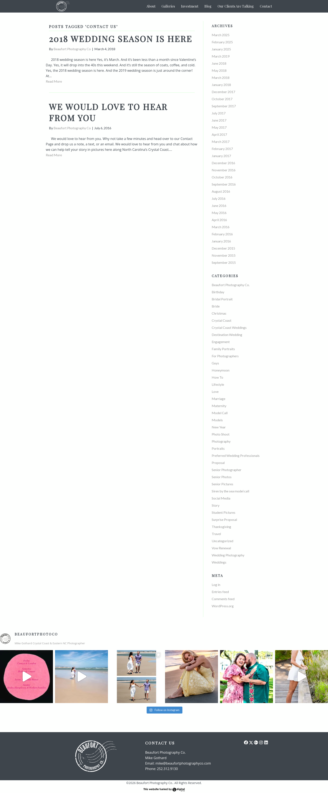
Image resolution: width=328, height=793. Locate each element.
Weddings (219, 562)
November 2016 (224, 170)
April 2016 (219, 220)
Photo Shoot (220, 434)
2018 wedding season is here (120, 38)
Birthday (218, 292)
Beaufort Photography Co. (231, 285)
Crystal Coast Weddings (229, 327)
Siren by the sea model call (230, 491)
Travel (216, 534)
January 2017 (221, 156)
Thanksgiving (221, 527)
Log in (216, 585)
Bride (216, 306)
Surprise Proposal (224, 519)
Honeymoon (220, 370)
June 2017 (219, 120)
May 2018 (219, 70)
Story (215, 505)
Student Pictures (223, 512)
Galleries (168, 6)
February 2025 (222, 42)
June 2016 (219, 206)
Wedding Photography (228, 555)
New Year (219, 427)
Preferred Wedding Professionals (236, 455)
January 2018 (221, 85)
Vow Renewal (221, 548)
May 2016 (219, 213)
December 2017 (223, 92)
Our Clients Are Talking (236, 6)
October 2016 (222, 177)
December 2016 (223, 163)
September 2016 (224, 184)
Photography (221, 441)
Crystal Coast (221, 320)
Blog (207, 6)
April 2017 (219, 134)
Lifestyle (218, 384)
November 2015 (224, 255)
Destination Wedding (227, 335)
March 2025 (220, 35)
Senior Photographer (226, 470)
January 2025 (221, 49)
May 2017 (219, 127)
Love (215, 391)
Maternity (219, 406)
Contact (266, 6)
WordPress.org (223, 606)
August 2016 (221, 191)
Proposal (218, 463)
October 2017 (222, 99)
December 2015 (223, 248)
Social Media (221, 498)
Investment (189, 6)
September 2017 (224, 106)
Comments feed (223, 599)
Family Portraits (223, 349)
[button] (246, 742)
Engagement (221, 342)
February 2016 (222, 234)
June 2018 (219, 63)
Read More (54, 81)
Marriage (218, 399)
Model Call (220, 413)
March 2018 (220, 77)
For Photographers (225, 356)
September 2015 (224, 262)
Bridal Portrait (222, 299)
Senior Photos (222, 477)
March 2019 (220, 56)
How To (217, 377)
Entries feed (220, 592)
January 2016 (221, 241)
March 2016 (220, 227)
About (150, 6)
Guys (215, 363)
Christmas (219, 313)
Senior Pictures (222, 484)
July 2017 (219, 113)
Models (217, 420)
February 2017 (222, 149)
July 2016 (219, 198)
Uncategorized (222, 541)
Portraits (218, 448)
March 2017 (220, 141)
